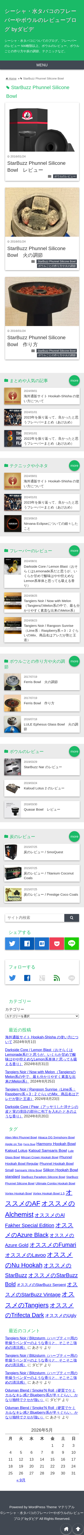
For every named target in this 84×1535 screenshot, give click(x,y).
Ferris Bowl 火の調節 (41, 682)
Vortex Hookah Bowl (18, 1193)
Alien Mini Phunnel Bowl (21, 1137)
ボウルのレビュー (65, 176)
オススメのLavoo (25, 1255)
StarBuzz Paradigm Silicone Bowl (43, 1177)
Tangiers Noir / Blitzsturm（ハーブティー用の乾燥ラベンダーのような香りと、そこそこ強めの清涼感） (41, 1342)
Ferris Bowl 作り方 (39, 703)
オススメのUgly (60, 1315)
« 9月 (21, 1480)
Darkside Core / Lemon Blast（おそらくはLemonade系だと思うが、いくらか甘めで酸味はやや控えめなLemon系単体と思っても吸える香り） (51, 576)
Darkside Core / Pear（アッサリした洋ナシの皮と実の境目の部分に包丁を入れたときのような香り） (41, 1111)
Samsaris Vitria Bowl (28, 1170)
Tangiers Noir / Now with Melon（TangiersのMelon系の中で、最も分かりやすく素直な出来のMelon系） (52, 605)
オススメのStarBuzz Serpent (41, 1284)
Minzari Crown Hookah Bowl (39, 1157)
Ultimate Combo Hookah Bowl (55, 1183)
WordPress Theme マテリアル (51, 1507)
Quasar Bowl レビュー (42, 809)
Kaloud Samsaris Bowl (47, 1150)
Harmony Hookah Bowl (55, 1144)
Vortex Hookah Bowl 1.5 (49, 1193)
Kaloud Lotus (16, 1150)
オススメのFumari (53, 1245)
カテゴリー (14, 1009)
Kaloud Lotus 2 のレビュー (44, 788)
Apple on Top (13, 1144)
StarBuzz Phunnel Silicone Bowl (56, 261)
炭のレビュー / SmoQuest (43, 852)
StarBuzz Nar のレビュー (43, 767)
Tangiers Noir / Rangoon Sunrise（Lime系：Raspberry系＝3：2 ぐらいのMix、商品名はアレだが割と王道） (42, 1094)
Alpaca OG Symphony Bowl (56, 1137)
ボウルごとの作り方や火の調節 (57, 266)
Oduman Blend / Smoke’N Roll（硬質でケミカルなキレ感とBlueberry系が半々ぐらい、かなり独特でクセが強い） (41, 1395)
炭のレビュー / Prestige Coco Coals (51, 894)
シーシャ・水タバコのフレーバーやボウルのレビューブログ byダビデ (40, 20)
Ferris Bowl (29, 1144)
